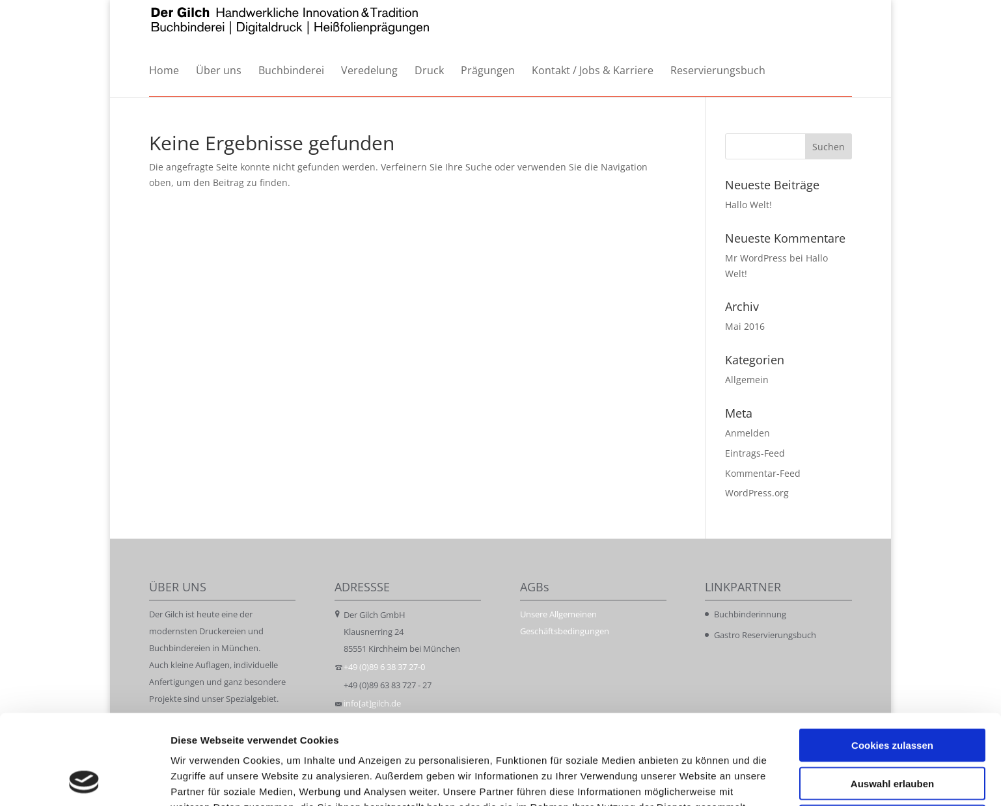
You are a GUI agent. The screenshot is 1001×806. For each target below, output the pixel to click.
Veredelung (369, 71)
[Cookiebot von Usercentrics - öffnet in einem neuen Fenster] (84, 780)
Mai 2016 (745, 326)
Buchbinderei (291, 71)
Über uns (218, 71)
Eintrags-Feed (755, 453)
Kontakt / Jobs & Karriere (592, 71)
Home (164, 71)
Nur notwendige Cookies (892, 736)
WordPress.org (757, 493)
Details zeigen (692, 780)
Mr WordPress (756, 258)
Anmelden (747, 433)
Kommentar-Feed (763, 473)
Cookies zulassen (892, 660)
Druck (429, 71)
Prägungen (488, 71)
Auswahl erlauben (892, 699)
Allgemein (747, 379)
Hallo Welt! (748, 204)
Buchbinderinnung (750, 614)
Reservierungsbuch (717, 71)
